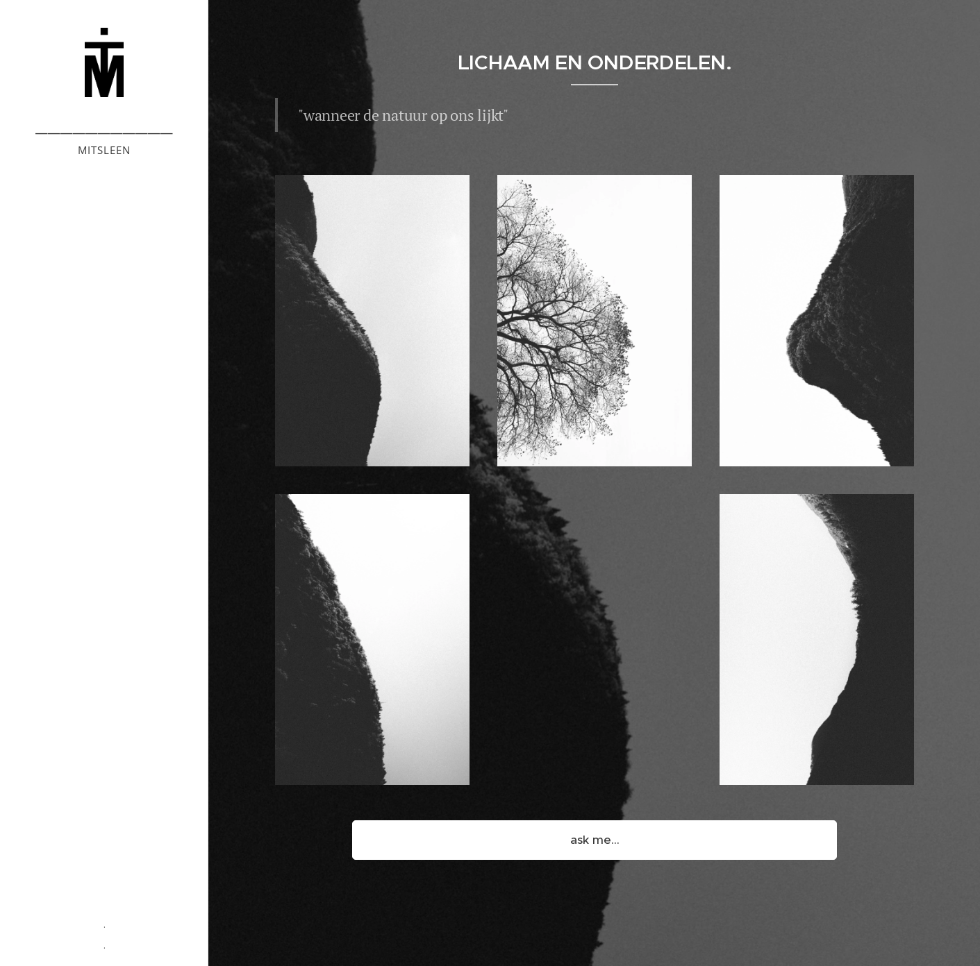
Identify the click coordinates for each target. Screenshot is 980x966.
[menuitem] (104, 376)
